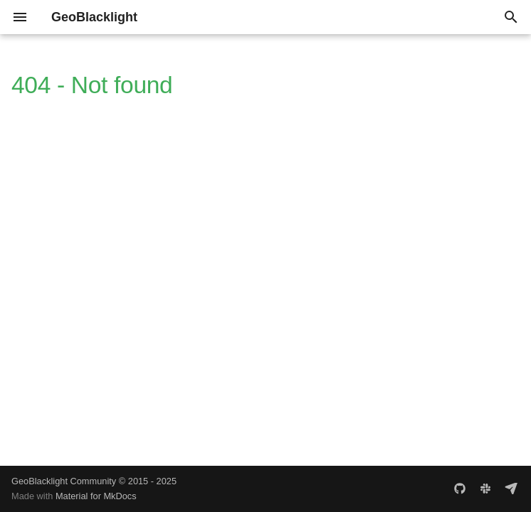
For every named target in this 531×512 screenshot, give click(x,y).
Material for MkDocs (96, 496)
